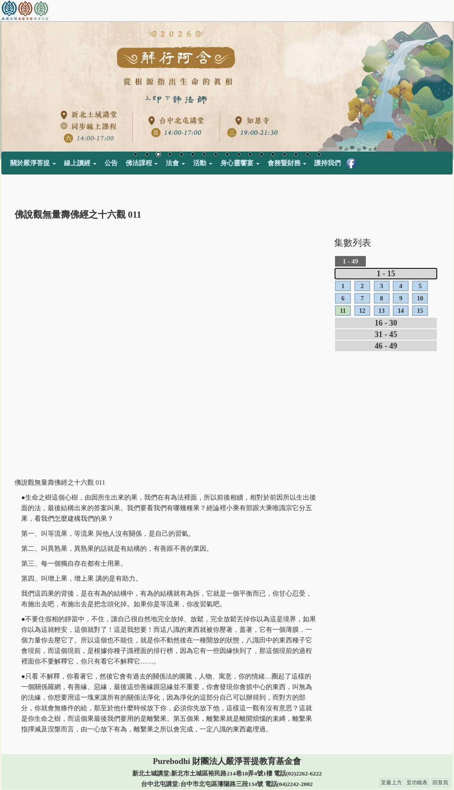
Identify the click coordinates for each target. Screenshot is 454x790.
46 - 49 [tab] (386, 345)
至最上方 (391, 782)
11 (250, 155)
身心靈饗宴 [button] (240, 163)
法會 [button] (175, 163)
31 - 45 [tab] (386, 334)
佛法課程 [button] (142, 163)
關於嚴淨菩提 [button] (33, 163)
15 (296, 155)
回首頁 (440, 782)
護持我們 (327, 163)
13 (273, 155)
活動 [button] (202, 163)
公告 (111, 163)
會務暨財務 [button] (287, 163)
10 (238, 155)
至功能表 (417, 782)
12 (261, 155)
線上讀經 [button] (80, 163)
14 (284, 155)
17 (319, 155)
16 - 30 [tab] (386, 323)
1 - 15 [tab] (386, 273)
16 (307, 155)
